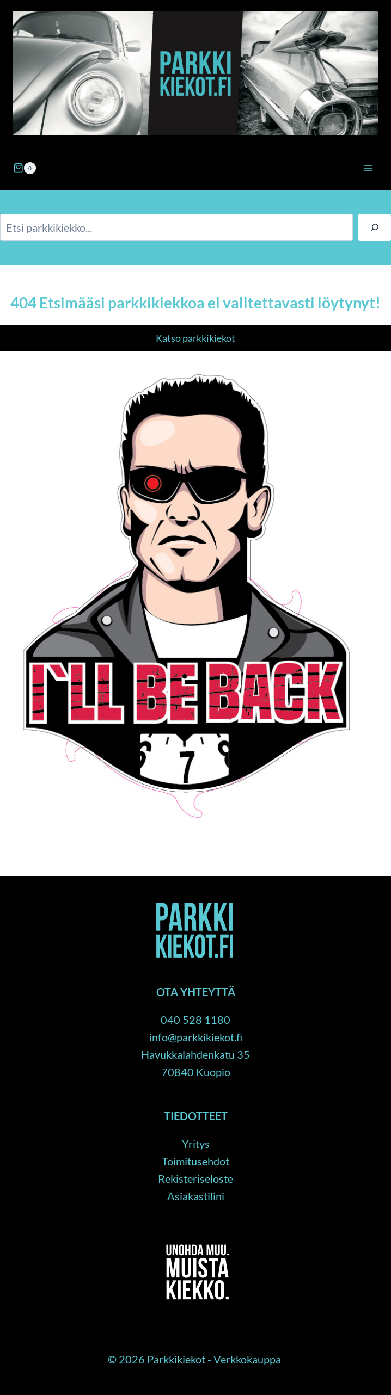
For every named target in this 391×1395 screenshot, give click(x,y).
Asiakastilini (195, 1195)
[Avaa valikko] (368, 167)
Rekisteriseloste (195, 1178)
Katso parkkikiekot (195, 338)
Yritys (196, 1143)
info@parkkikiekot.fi (195, 1037)
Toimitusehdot (195, 1161)
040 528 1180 (195, 1019)
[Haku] (374, 227)
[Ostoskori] (24, 168)
